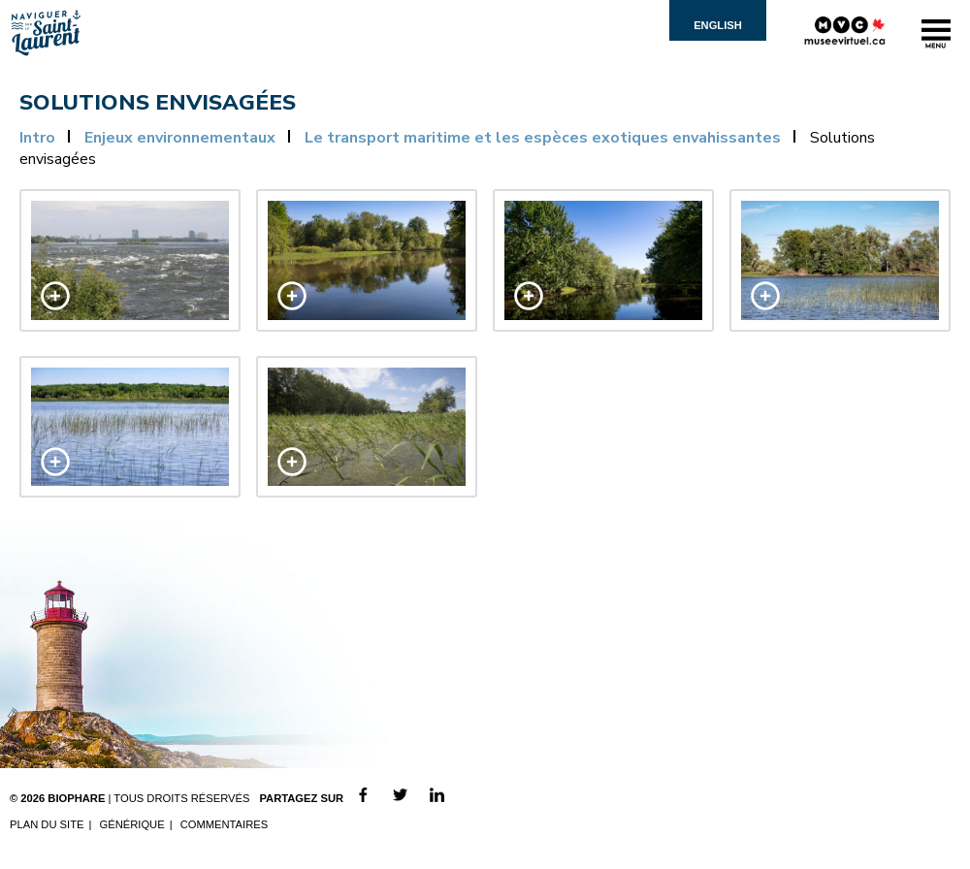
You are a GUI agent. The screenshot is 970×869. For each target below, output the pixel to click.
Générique (131, 824)
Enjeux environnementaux (179, 137)
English (718, 25)
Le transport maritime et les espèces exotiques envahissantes (543, 137)
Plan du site (46, 824)
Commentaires (224, 824)
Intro (37, 137)
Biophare (76, 798)
